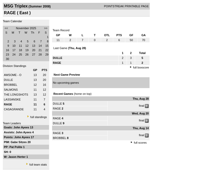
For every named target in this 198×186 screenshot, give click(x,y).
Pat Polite (16, 147)
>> (45, 28)
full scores (140, 142)
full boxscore (141, 67)
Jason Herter (17, 156)
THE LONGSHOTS (16, 94)
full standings (38, 117)
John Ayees (21, 127)
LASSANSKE (12, 99)
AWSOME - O (12, 74)
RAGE (57, 108)
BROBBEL (10, 84)
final (141, 105)
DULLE (8, 79)
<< (6, 28)
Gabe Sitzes (19, 142)
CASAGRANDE (14, 109)
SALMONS (11, 89)
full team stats (38, 164)
